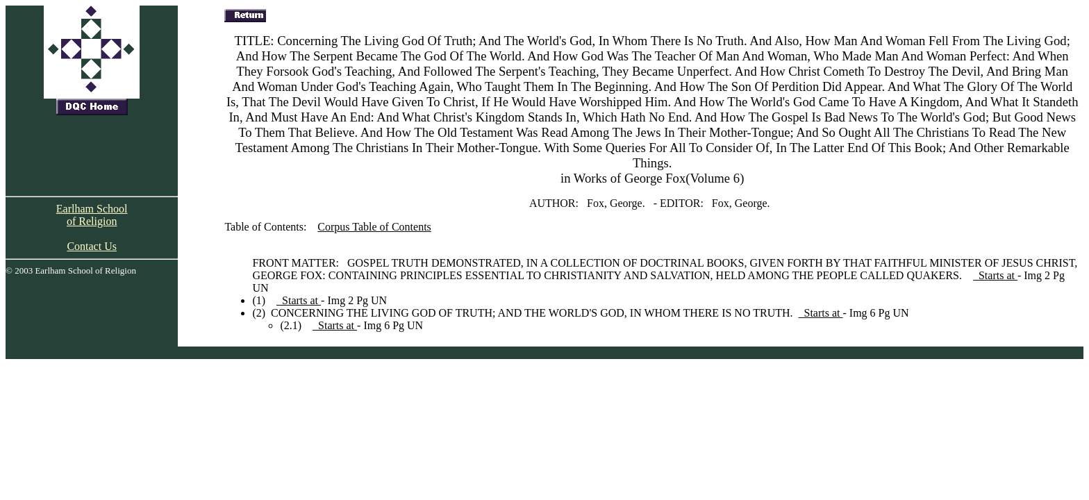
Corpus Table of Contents (374, 227)
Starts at (995, 275)
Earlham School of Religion (92, 215)
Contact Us (92, 246)
